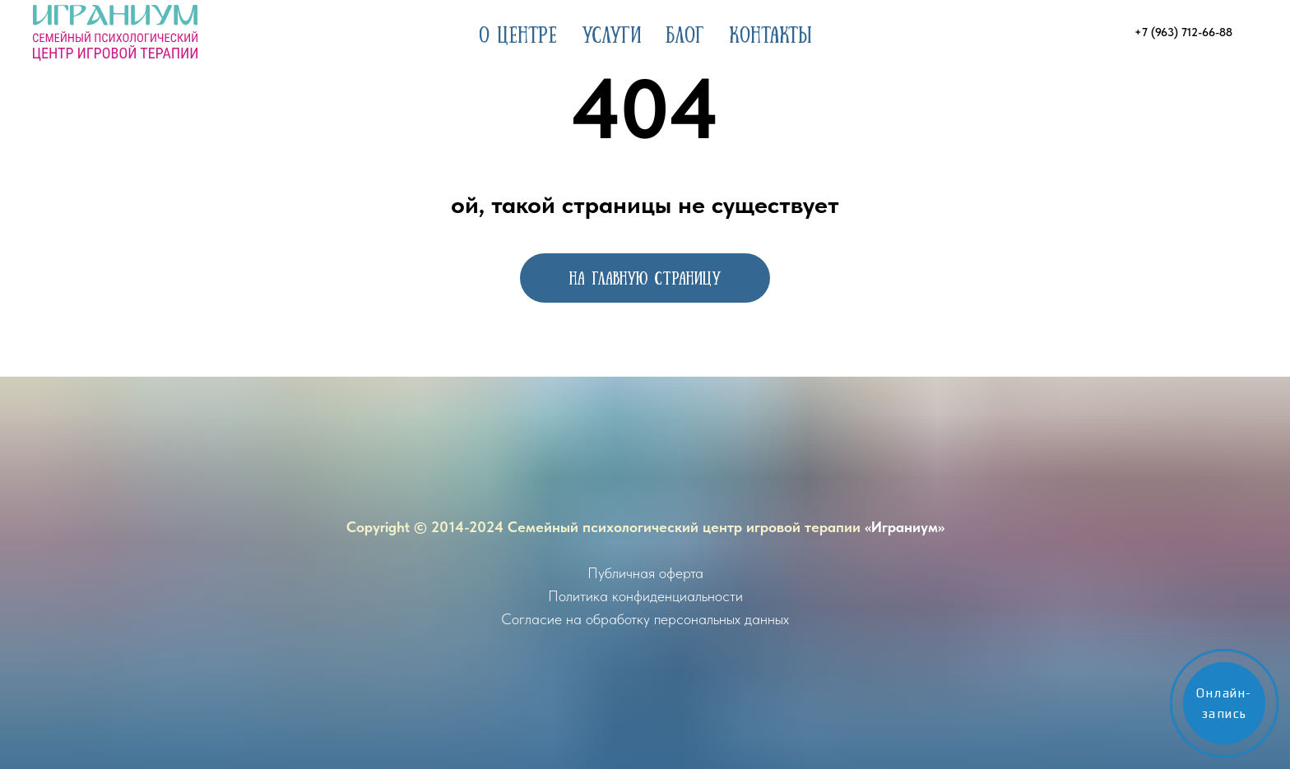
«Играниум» (904, 526)
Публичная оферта (645, 572)
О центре (518, 33)
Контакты (770, 33)
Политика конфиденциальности (645, 596)
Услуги (611, 33)
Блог (685, 33)
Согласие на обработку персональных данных (645, 619)
